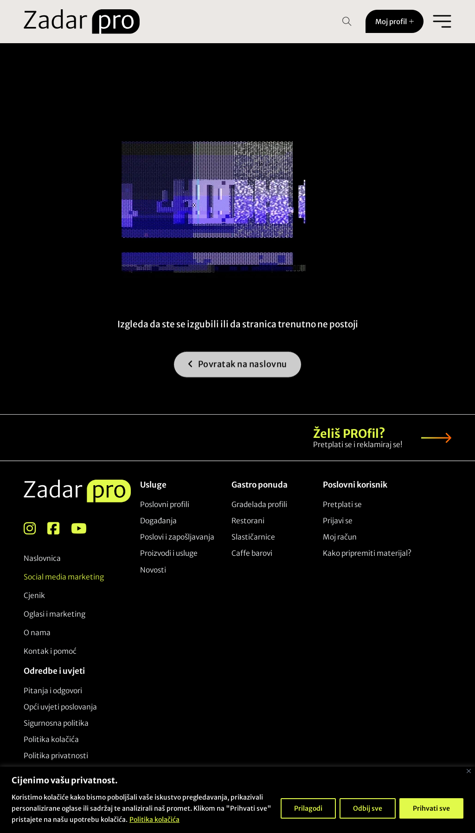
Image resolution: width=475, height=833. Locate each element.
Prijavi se (338, 520)
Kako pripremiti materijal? (367, 553)
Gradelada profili (259, 504)
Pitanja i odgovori (53, 690)
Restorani (247, 520)
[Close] (469, 771)
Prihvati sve (431, 808)
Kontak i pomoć (50, 651)
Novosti (153, 570)
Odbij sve (367, 808)
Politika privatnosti (56, 755)
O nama (37, 632)
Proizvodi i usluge (169, 553)
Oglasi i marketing (54, 614)
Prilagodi (308, 808)
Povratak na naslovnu (237, 371)
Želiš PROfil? (349, 433)
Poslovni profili (164, 504)
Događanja (158, 520)
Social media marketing (64, 577)
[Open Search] (347, 21)
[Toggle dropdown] (411, 21)
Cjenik (34, 595)
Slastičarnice (253, 537)
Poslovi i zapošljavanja (177, 537)
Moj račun (340, 537)
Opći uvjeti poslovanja (60, 707)
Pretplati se (342, 504)
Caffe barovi (251, 553)
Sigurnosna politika (56, 723)
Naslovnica (42, 558)
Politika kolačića (154, 819)
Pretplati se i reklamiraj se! (358, 444)
